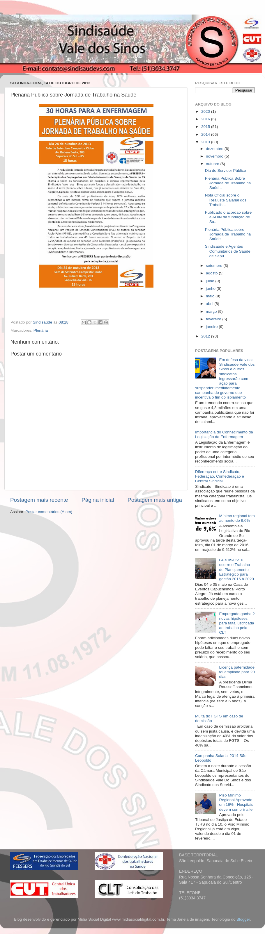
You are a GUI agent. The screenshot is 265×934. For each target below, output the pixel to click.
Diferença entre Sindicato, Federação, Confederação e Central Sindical (219, 476)
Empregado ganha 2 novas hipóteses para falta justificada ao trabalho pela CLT (237, 623)
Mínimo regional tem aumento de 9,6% (237, 518)
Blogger (243, 919)
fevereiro (214, 319)
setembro (214, 265)
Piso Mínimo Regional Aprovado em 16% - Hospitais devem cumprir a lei (236, 802)
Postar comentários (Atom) (49, 512)
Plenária (40, 330)
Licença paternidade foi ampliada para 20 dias (237, 672)
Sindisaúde (43, 322)
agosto (212, 273)
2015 (206, 126)
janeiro (212, 326)
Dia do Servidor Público (225, 170)
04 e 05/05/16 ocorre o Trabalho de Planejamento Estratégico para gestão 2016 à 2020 (236, 569)
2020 (206, 111)
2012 (206, 336)
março (212, 311)
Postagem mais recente (39, 500)
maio (210, 296)
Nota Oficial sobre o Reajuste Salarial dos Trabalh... (226, 200)
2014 (206, 134)
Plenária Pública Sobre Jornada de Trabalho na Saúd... (228, 183)
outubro (213, 164)
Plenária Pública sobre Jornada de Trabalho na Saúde (228, 234)
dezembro (215, 149)
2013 (206, 142)
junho (211, 288)
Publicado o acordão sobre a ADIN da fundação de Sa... (228, 217)
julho (210, 281)
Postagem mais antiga (155, 500)
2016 (206, 119)
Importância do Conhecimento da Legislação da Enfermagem (224, 434)
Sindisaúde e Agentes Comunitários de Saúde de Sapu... (227, 251)
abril (210, 303)
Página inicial (98, 500)
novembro (215, 156)
